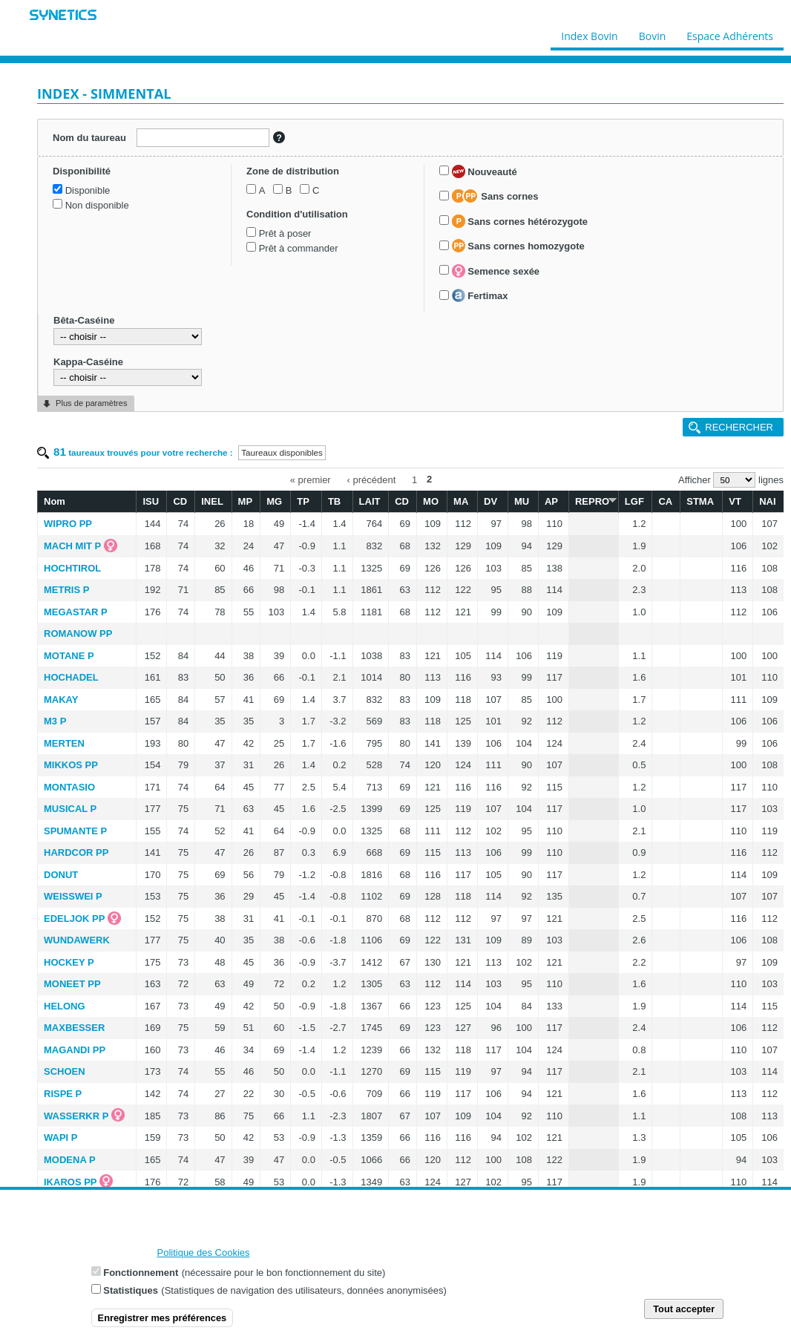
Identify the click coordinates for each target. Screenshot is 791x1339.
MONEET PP (72, 983)
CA (665, 501)
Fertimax (480, 295)
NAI (767, 501)
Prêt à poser (285, 233)
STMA (700, 501)
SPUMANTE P (75, 831)
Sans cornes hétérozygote (520, 221)
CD (180, 501)
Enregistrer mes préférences (162, 1317)
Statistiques (130, 1290)
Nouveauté (484, 171)
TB (334, 501)
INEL (212, 501)
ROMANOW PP (78, 633)
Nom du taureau (89, 137)
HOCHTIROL (72, 568)
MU (521, 501)
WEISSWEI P (73, 896)
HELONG (64, 1006)
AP (551, 501)
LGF (634, 501)
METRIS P (66, 589)
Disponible (88, 190)
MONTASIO (69, 787)
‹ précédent (371, 479)
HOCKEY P (69, 962)
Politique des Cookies (203, 1252)
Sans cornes (495, 196)
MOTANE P (69, 655)
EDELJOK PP (74, 918)
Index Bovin (589, 32)
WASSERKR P (76, 1116)
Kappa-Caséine (88, 361)
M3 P (55, 721)
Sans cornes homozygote (518, 245)
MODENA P (70, 1159)
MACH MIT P (72, 545)
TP (303, 501)
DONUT (61, 874)
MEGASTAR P (76, 612)
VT (735, 501)
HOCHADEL (71, 677)
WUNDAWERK (77, 940)
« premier (310, 479)
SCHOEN (64, 1071)
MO (431, 501)
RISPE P (63, 1093)
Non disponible (97, 205)
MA (460, 501)
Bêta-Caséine (83, 320)
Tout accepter (684, 1309)
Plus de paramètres (91, 403)
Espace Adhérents (729, 32)
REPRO (593, 500)
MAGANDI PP (74, 1049)
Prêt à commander (298, 248)
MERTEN (64, 743)
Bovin (651, 32)
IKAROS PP (70, 1182)
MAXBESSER (74, 1027)
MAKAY (61, 699)
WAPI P (61, 1137)
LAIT (370, 501)
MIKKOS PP (71, 764)
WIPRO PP (68, 523)
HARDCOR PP (76, 852)
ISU (150, 501)
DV (490, 501)
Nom (54, 501)
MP (245, 501)
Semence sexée (495, 271)
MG (274, 501)
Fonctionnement (140, 1272)
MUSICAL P (70, 808)
